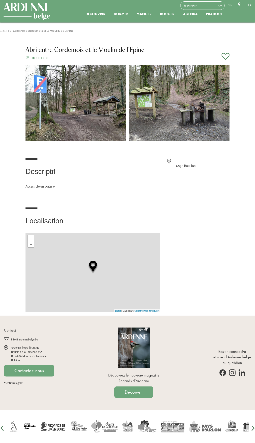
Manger (144, 14)
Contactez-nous (29, 370)
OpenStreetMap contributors (146, 310)
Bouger (167, 14)
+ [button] (31, 238)
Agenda (190, 14)
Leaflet (118, 310)
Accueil (4, 30)
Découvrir (95, 14)
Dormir (121, 14)
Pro (229, 5)
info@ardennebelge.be (24, 339)
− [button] (31, 244)
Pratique (214, 14)
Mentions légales (13, 382)
